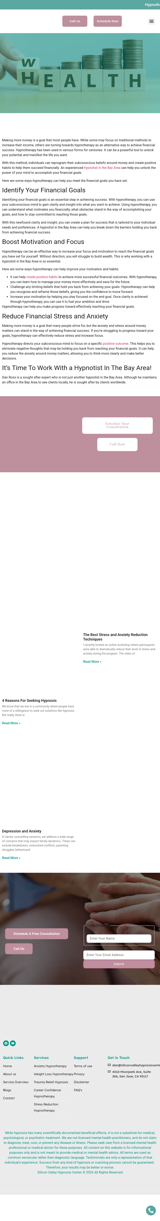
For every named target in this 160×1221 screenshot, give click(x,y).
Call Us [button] (75, 21)
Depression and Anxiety (21, 831)
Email (87, 948)
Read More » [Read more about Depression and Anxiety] (11, 858)
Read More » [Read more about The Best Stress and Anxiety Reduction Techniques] (92, 662)
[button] (151, 21)
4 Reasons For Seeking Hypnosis (29, 700)
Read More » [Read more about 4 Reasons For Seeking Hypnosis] (11, 723)
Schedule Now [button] (108, 21)
